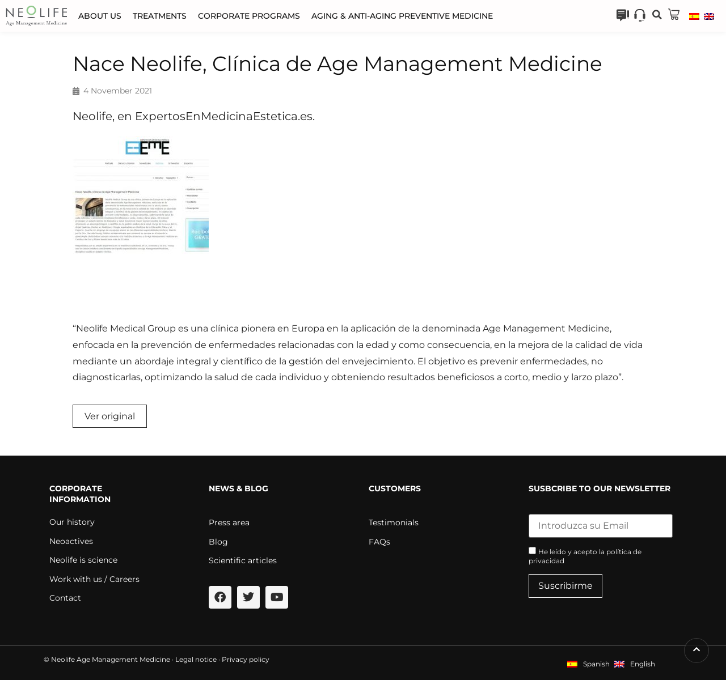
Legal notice (196, 659)
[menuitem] (694, 16)
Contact (65, 598)
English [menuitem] (642, 664)
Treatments (160, 16)
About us (99, 16)
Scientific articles (243, 560)
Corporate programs (249, 16)
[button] (656, 14)
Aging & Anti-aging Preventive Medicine (402, 16)
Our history (72, 522)
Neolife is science (83, 560)
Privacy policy (245, 659)
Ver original (110, 416)
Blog (218, 542)
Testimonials (394, 522)
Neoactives (71, 541)
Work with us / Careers (94, 579)
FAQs (379, 542)
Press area (229, 522)
